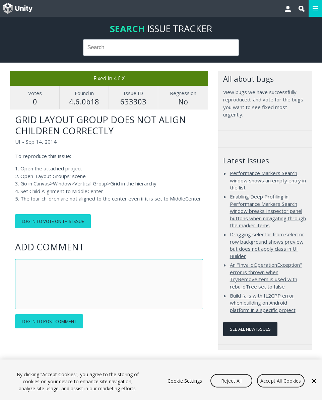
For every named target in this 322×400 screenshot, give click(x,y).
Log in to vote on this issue (53, 221)
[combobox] (161, 47)
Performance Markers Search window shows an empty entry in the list (268, 180)
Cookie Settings (185, 380)
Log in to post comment (49, 321)
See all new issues (250, 329)
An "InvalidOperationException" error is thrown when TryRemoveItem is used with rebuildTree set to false (266, 275)
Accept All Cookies (280, 380)
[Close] (314, 381)
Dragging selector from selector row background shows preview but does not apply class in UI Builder (267, 245)
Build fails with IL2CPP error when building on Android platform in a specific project (263, 302)
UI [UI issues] (17, 141)
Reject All (231, 380)
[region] (161, 379)
